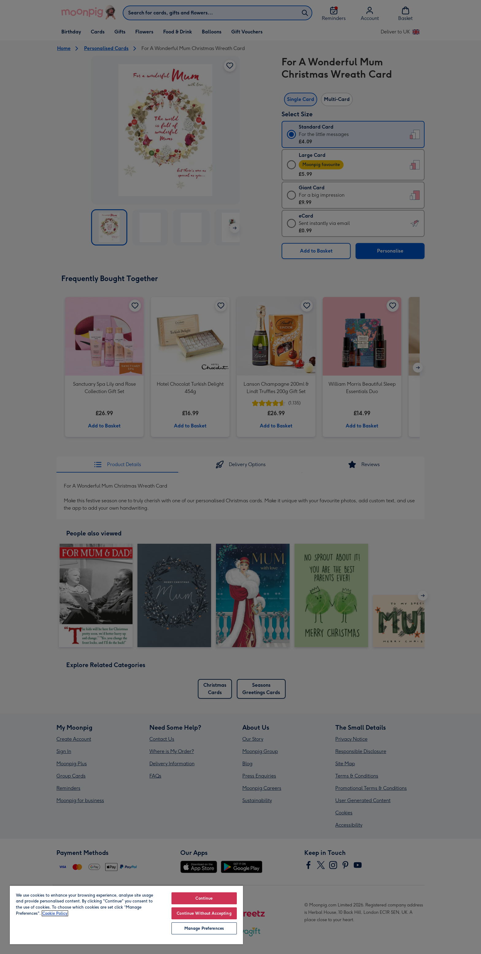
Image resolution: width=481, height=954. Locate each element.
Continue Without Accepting (204, 913)
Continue (204, 898)
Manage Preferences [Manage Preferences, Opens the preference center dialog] (204, 928)
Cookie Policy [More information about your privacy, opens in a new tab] (54, 913)
